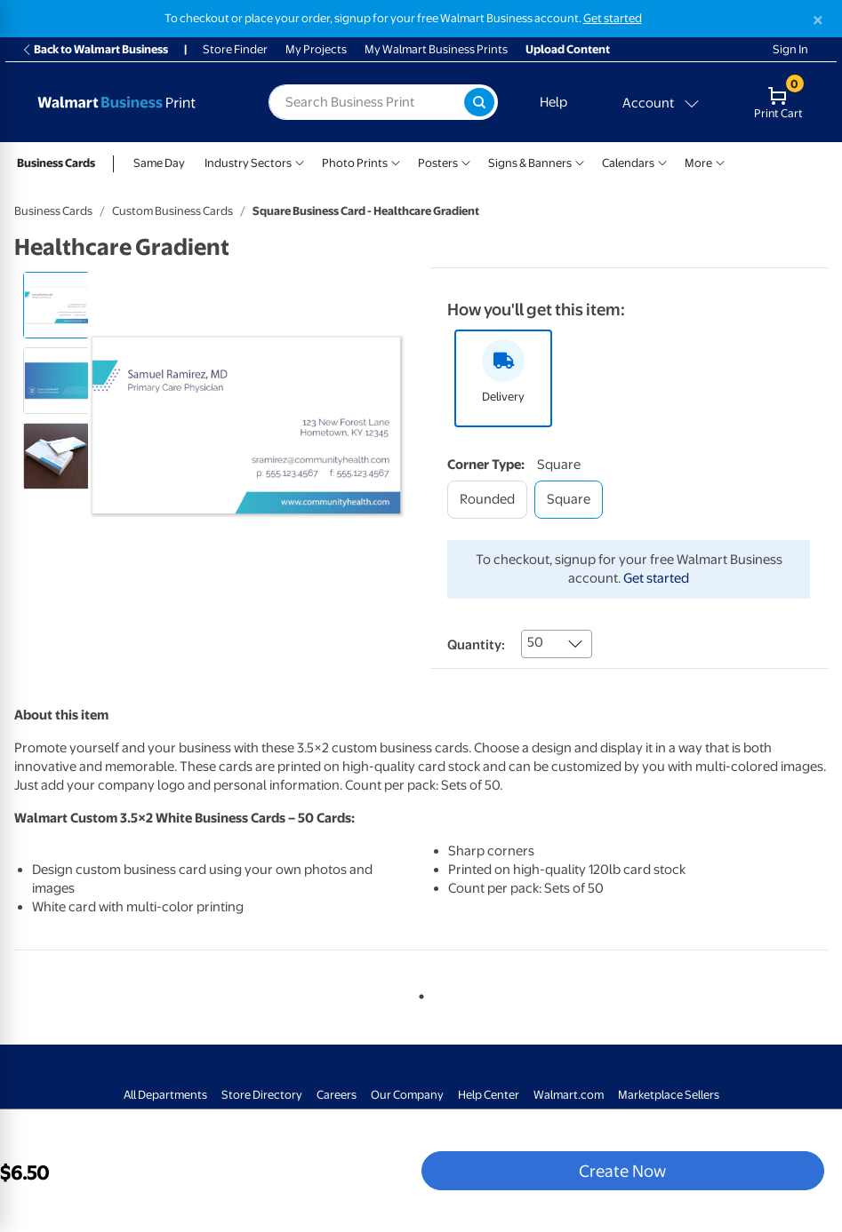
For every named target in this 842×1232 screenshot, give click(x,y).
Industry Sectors (248, 163)
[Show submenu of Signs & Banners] (579, 161)
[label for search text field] (366, 102)
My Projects (316, 49)
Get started (656, 578)
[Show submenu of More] (720, 161)
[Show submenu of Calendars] (662, 161)
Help (553, 102)
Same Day (159, 163)
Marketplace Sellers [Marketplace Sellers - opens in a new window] (668, 1094)
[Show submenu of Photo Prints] (395, 161)
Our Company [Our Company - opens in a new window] (407, 1094)
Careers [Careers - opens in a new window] (337, 1094)
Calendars (628, 163)
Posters (438, 163)
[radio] (56, 305)
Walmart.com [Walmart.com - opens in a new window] (568, 1094)
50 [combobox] (535, 642)
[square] (568, 500)
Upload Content (567, 49)
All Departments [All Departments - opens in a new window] (165, 1094)
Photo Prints (355, 163)
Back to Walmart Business (94, 49)
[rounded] (487, 500)
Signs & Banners (530, 163)
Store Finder (235, 49)
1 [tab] (418, 993)
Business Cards (56, 163)
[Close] (818, 20)
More (698, 163)
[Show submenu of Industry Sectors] (299, 161)
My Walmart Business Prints (436, 49)
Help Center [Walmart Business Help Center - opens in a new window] (488, 1094)
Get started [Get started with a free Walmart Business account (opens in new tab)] (612, 18)
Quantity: (476, 645)
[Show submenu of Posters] (466, 161)
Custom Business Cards (172, 211)
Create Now (622, 1170)
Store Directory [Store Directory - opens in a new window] (261, 1094)
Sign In (790, 49)
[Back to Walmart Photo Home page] (132, 102)
